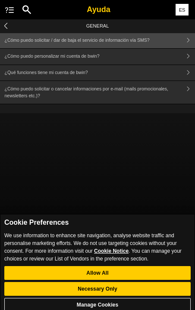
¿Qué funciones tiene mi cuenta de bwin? (100, 73)
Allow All (97, 275)
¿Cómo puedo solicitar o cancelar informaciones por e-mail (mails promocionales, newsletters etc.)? (100, 92)
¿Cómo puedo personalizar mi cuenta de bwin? (100, 57)
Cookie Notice (111, 253)
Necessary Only (97, 291)
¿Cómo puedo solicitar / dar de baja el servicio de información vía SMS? (100, 40)
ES (182, 9)
